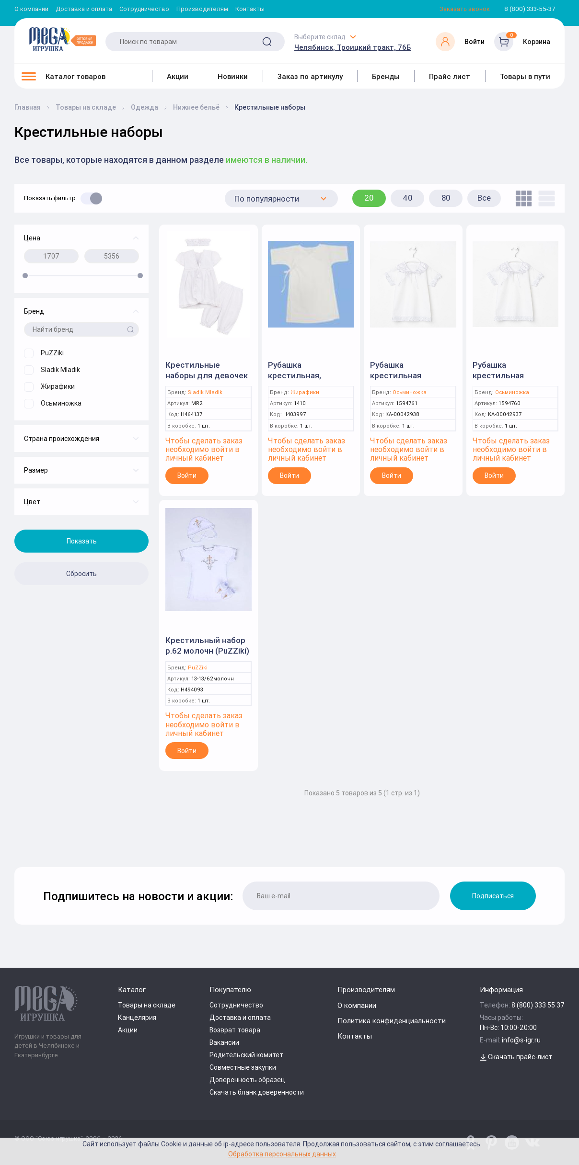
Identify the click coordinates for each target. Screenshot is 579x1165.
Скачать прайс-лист (516, 1057)
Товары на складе (146, 1005)
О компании (31, 9)
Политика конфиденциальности (391, 1021)
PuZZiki (198, 668)
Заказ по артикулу (310, 76)
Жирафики (304, 392)
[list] (544, 198)
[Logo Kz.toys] (62, 39)
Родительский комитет (246, 1055)
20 (369, 197)
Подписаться (493, 896)
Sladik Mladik (205, 392)
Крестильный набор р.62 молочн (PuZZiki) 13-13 (207, 651)
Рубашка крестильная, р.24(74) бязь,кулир (307, 375)
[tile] (521, 198)
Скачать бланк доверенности (256, 1092)
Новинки (233, 76)
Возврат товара (234, 1030)
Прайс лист (449, 76)
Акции (177, 76)
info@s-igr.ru (521, 1040)
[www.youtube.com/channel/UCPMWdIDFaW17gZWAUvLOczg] (512, 1142)
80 (446, 197)
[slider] (25, 275)
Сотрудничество (144, 9)
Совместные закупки (242, 1067)
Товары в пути (525, 76)
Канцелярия (137, 1017)
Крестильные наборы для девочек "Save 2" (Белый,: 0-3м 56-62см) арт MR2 (208, 381)
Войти (187, 475)
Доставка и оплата (84, 9)
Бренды (386, 76)
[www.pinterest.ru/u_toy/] (470, 1142)
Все (484, 197)
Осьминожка (410, 392)
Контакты (250, 9)
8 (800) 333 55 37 (538, 1005)
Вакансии (224, 1042)
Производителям (202, 9)
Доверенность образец (247, 1080)
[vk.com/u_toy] (532, 1142)
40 (408, 197)
